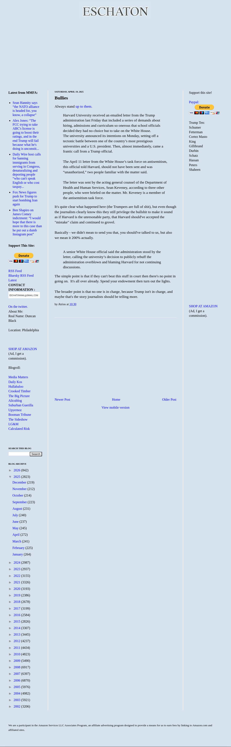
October (18, 495)
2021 (17, 582)
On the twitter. (18, 306)
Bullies (61, 97)
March (17, 541)
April (16, 534)
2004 (17, 693)
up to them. (84, 106)
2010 (17, 654)
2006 (17, 680)
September (20, 502)
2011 (17, 647)
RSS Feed (15, 271)
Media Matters (18, 377)
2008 (17, 667)
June (15, 521)
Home (116, 399)
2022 (17, 576)
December (19, 482)
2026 (17, 470)
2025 (17, 476)
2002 (17, 706)
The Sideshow (18, 419)
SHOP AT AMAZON (22, 349)
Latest (12, 280)
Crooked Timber (19, 391)
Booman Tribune (19, 414)
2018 (17, 602)
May (15, 528)
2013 (17, 634)
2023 (17, 569)
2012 (17, 641)
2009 (17, 660)
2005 (17, 687)
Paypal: (194, 102)
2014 (17, 628)
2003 (17, 700)
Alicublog (15, 400)
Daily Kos (15, 382)
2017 (17, 608)
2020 (17, 589)
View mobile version (115, 407)
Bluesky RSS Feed (21, 275)
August (17, 508)
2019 (17, 595)
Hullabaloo (15, 386)
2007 (17, 673)
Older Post (169, 399)
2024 (17, 562)
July (15, 515)
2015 (17, 621)
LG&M (13, 424)
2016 (17, 615)
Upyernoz (15, 410)
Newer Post (62, 399)
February (18, 548)
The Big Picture (19, 396)
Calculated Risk (19, 428)
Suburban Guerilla (20, 405)
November (20, 489)
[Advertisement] (115, 53)
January (18, 554)
